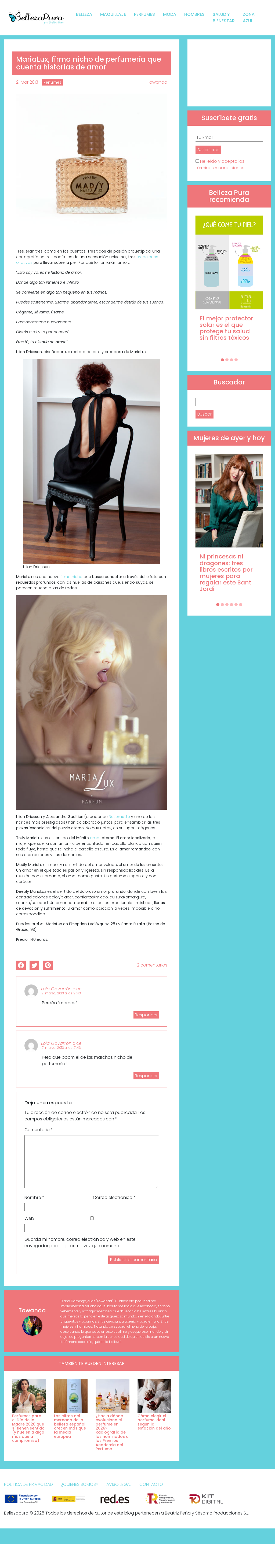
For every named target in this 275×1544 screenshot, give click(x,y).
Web (29, 1218)
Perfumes (144, 14)
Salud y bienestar (224, 17)
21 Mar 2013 (27, 82)
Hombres (194, 14)
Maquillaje (113, 14)
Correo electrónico (114, 1197)
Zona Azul (249, 17)
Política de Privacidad (28, 1484)
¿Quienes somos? (79, 1484)
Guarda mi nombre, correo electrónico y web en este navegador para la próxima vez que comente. (80, 1242)
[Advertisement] (229, 72)
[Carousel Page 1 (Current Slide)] (222, 359)
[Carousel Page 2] (227, 359)
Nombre (34, 1197)
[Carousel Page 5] (236, 604)
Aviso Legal (118, 1484)
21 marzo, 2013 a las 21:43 (61, 993)
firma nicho (72, 576)
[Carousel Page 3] (231, 359)
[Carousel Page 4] (236, 359)
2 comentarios (152, 965)
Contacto (151, 1484)
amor (95, 838)
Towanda (157, 82)
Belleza (84, 14)
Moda (169, 14)
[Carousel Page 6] (240, 604)
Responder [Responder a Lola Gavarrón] (146, 1015)
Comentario (38, 1130)
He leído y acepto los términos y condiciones (220, 164)
